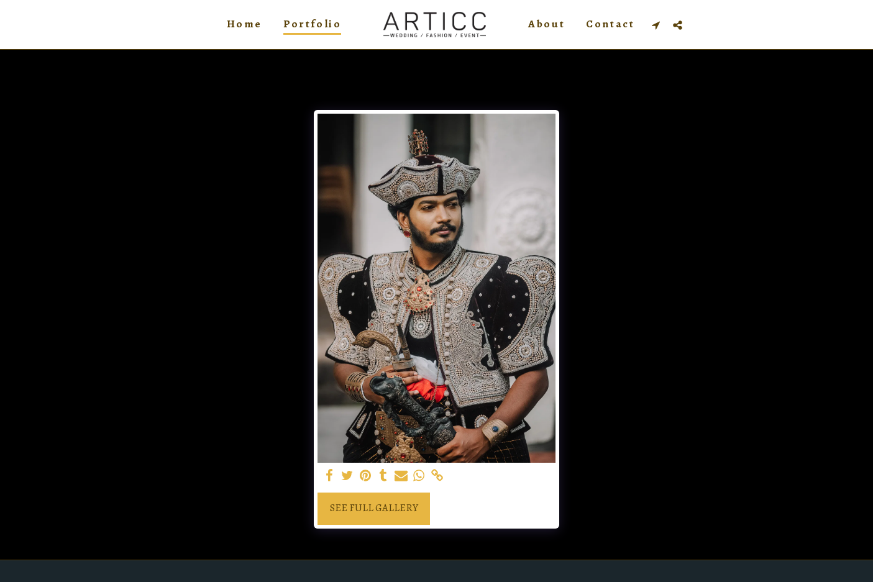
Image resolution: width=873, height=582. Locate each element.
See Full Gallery (374, 508)
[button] (656, 24)
